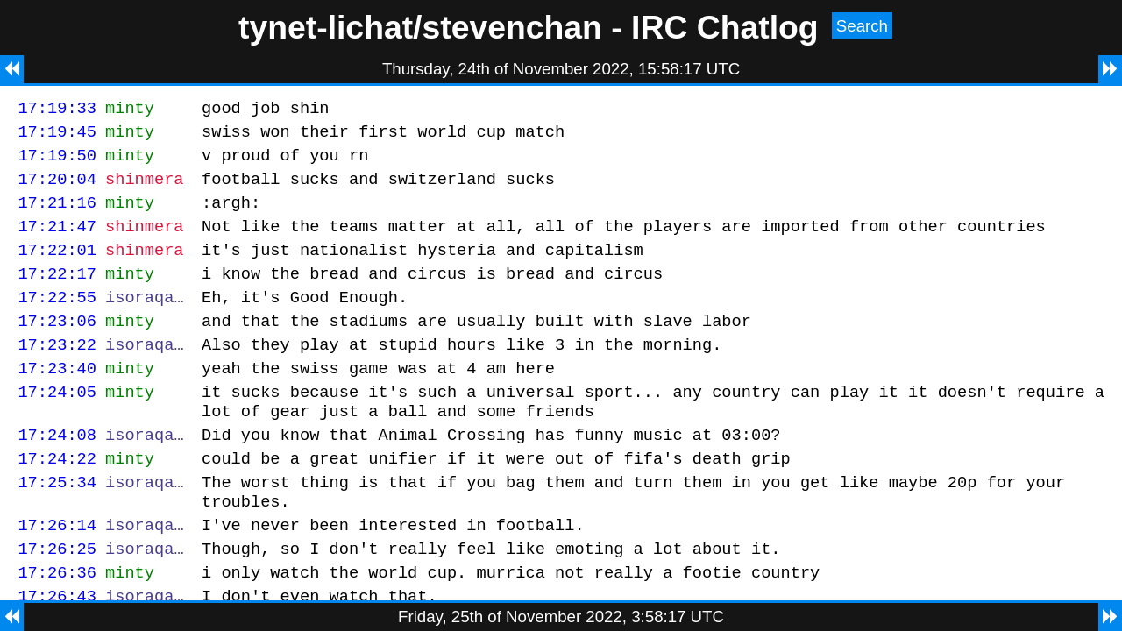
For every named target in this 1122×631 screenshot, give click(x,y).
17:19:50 (57, 163)
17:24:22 (57, 500)
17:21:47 (57, 241)
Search (862, 26)
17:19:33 (57, 110)
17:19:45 (57, 136)
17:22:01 (57, 268)
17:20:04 (57, 189)
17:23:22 (57, 373)
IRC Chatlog (725, 27)
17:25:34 (57, 526)
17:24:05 (57, 425)
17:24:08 (57, 474)
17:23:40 (57, 399)
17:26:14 (57, 574)
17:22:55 (57, 320)
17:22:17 (57, 294)
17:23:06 (57, 347)
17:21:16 (57, 215)
